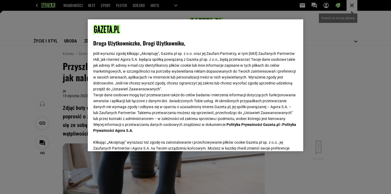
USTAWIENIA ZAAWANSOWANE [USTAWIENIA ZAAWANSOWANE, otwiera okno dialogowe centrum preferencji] (128, 140)
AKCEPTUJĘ (280, 141)
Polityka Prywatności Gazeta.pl (253, 124)
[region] (195, 85)
